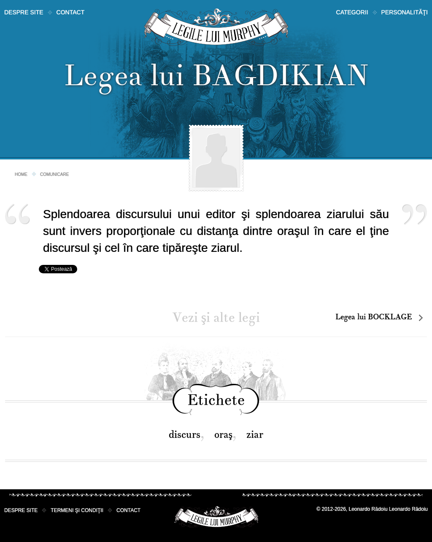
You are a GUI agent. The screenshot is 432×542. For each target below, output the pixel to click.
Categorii (352, 12)
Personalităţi (404, 12)
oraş (223, 434)
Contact (71, 12)
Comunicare (54, 174)
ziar (254, 434)
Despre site (23, 12)
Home (21, 174)
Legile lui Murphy (216, 27)
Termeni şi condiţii (77, 510)
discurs (184, 434)
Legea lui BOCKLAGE (373, 317)
